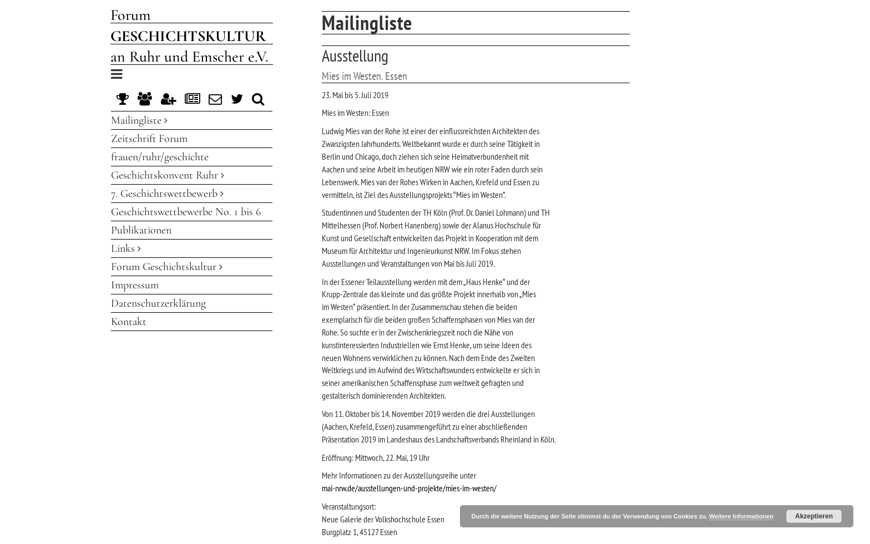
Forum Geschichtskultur (166, 266)
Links (126, 248)
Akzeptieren (814, 516)
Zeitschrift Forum (149, 138)
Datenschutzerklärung (158, 303)
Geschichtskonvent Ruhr (167, 175)
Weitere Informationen (741, 516)
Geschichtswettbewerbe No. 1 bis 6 (186, 211)
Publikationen (141, 230)
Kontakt (128, 321)
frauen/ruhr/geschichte (160, 157)
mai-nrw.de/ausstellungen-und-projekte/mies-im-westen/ (409, 488)
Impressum (135, 285)
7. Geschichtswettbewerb (167, 193)
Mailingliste (139, 120)
